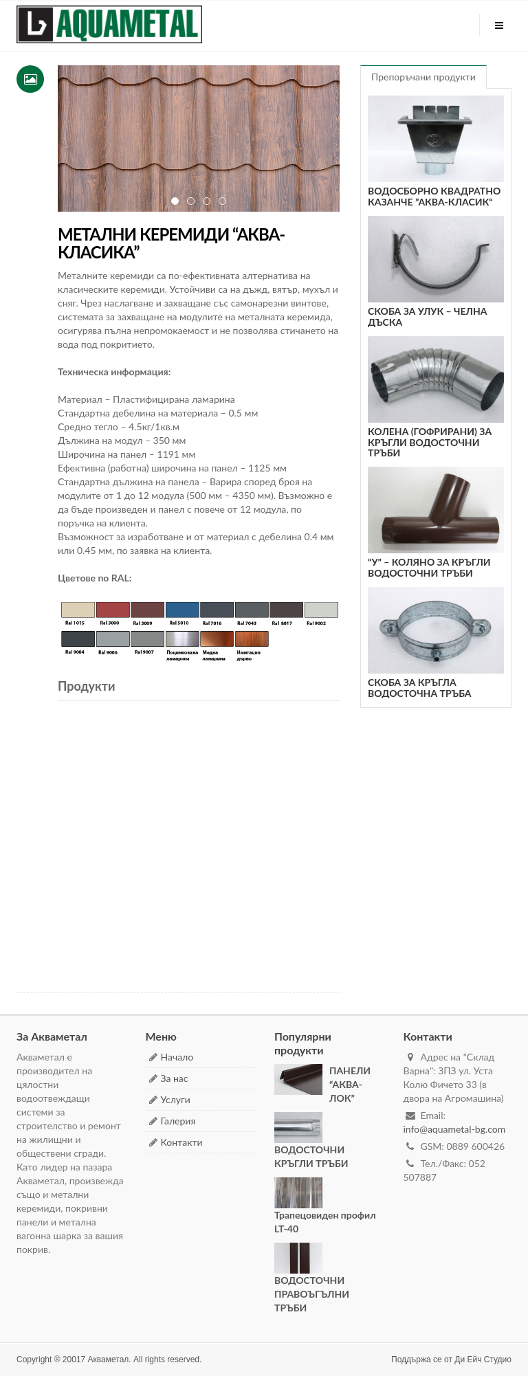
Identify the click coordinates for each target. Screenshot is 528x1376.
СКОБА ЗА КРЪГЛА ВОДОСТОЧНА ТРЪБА (419, 687)
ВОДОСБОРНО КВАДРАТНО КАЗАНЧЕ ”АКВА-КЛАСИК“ (434, 196)
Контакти (182, 1142)
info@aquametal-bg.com (455, 1129)
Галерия (178, 1121)
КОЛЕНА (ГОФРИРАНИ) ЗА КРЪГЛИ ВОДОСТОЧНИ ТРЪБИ (430, 441)
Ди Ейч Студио (483, 1359)
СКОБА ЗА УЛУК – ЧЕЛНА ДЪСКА (427, 316)
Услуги (175, 1099)
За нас (174, 1078)
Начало (177, 1057)
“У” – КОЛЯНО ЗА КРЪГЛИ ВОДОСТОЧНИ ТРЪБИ (429, 567)
